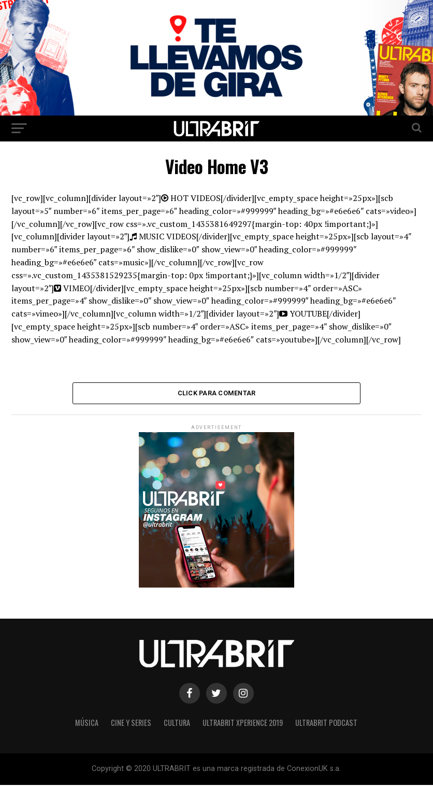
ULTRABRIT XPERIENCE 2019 (243, 723)
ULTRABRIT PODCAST (326, 723)
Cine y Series (131, 723)
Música (86, 723)
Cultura (177, 723)
